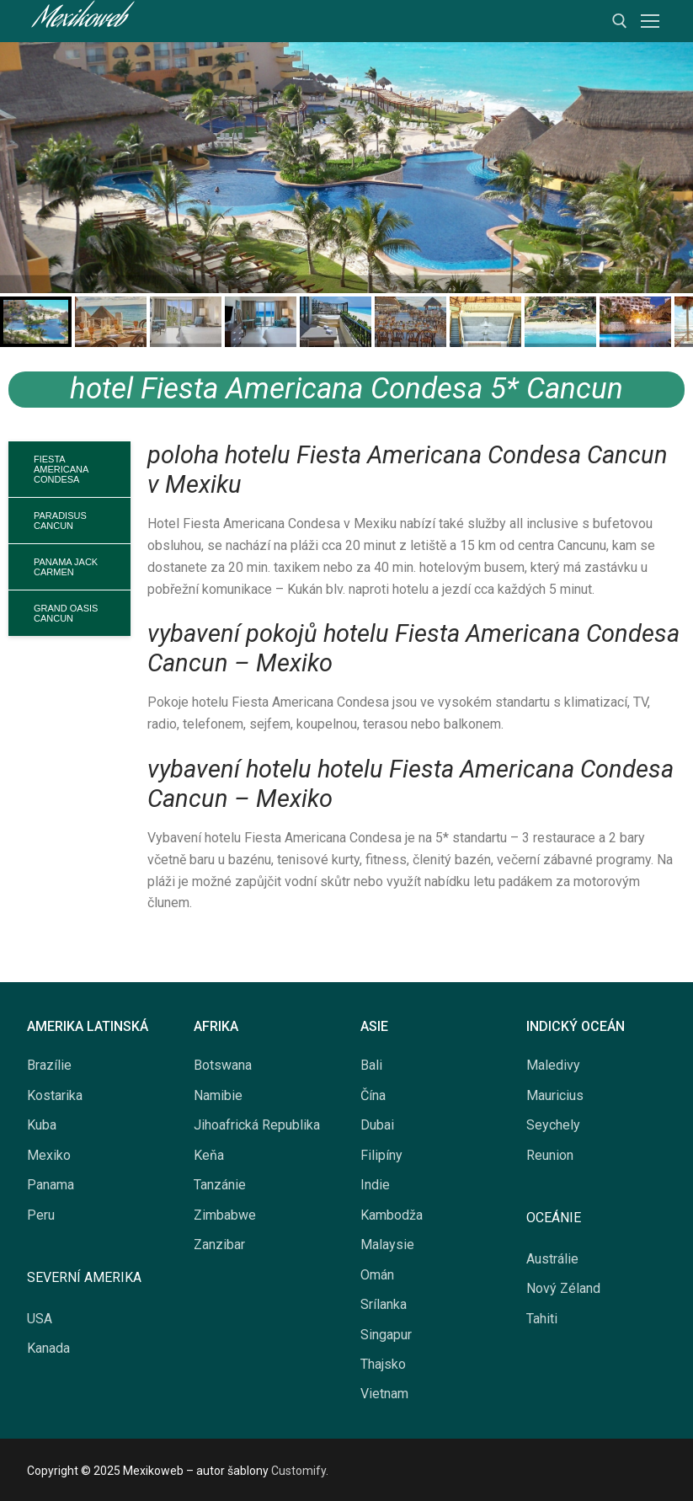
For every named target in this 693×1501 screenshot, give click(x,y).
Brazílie (49, 1065)
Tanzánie (220, 1185)
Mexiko (49, 1155)
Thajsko (383, 1364)
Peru (41, 1215)
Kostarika (55, 1095)
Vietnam (384, 1394)
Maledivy (553, 1065)
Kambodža (391, 1215)
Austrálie (552, 1259)
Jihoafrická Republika (257, 1125)
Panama (50, 1185)
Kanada (48, 1348)
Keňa (209, 1155)
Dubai (377, 1125)
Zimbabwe (225, 1215)
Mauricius (555, 1095)
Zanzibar (219, 1245)
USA (39, 1319)
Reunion (549, 1155)
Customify (298, 1470)
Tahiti (541, 1319)
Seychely (553, 1125)
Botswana (223, 1065)
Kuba (41, 1125)
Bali (371, 1065)
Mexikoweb (79, 21)
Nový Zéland (563, 1288)
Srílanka (383, 1304)
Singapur (386, 1335)
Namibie (218, 1095)
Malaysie (387, 1245)
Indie (375, 1185)
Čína (373, 1095)
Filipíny (381, 1155)
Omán (377, 1275)
